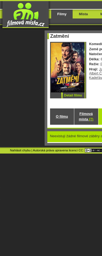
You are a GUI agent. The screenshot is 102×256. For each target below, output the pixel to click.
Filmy (62, 14)
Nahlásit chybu (20, 150)
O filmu (62, 116)
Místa (83, 14)
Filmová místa (86, 116)
